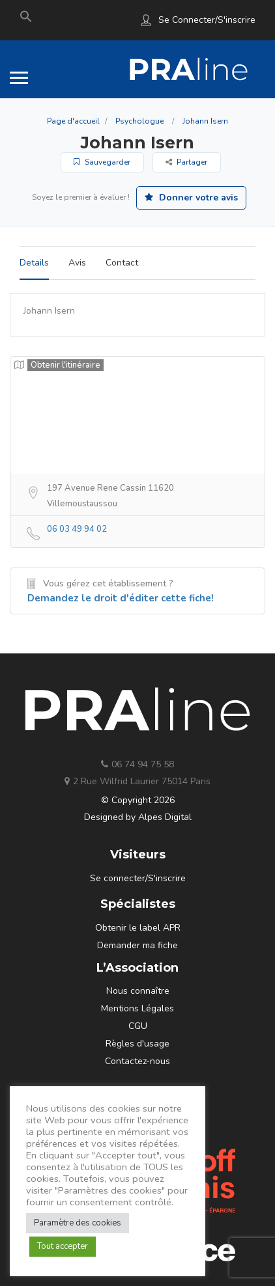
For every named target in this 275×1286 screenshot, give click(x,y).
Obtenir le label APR (138, 928)
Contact (122, 262)
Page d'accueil (73, 121)
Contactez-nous (137, 1061)
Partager (186, 162)
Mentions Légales (137, 1008)
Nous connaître (137, 991)
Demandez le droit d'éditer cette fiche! (120, 598)
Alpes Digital (165, 817)
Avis (77, 262)
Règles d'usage (137, 1043)
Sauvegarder (102, 162)
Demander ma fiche (137, 945)
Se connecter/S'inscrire (206, 20)
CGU (137, 1026)
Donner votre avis (191, 197)
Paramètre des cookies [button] (77, 1223)
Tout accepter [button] (62, 1246)
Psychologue (139, 121)
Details (34, 262)
